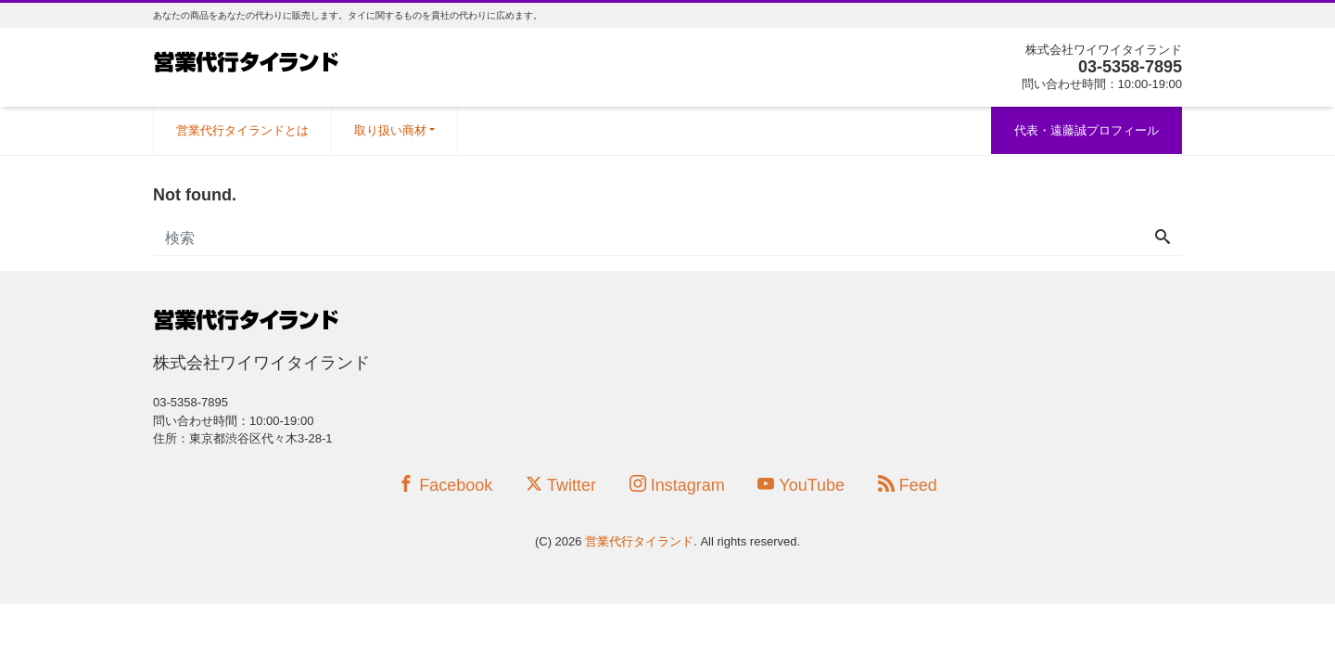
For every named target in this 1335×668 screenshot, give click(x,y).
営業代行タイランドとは (242, 130)
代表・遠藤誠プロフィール (1086, 130)
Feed (907, 485)
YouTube (801, 485)
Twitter (561, 485)
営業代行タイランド (639, 541)
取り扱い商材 (390, 130)
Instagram (677, 485)
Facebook (445, 485)
